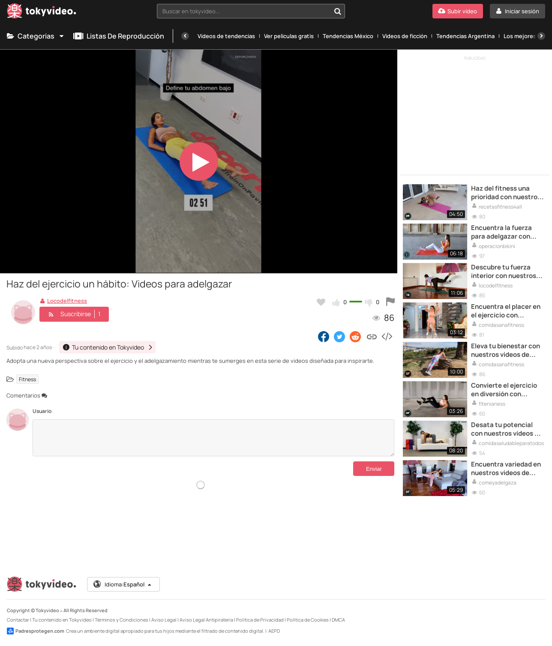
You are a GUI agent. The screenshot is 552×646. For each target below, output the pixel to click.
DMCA (338, 619)
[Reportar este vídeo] (390, 302)
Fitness (27, 379)
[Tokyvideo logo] (41, 13)
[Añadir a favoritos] (321, 302)
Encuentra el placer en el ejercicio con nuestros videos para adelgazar (505, 311)
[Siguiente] (541, 36)
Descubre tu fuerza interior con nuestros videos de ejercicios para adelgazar (503, 272)
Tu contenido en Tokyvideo (62, 619)
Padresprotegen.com (35, 631)
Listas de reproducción (118, 36)
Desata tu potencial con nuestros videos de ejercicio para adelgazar (506, 429)
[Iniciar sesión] (517, 11)
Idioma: (122, 584)
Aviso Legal (164, 619)
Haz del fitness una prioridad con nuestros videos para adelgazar (506, 193)
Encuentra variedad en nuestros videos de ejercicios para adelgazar (506, 469)
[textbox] (243, 11)
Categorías (36, 36)
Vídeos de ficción (404, 36)
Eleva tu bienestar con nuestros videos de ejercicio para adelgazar (505, 350)
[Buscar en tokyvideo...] (337, 11)
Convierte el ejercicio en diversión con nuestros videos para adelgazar (504, 390)
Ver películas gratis (289, 36)
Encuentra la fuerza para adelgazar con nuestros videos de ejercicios (501, 232)
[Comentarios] (213, 437)
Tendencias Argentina (465, 36)
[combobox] (251, 11)
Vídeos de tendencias (226, 36)
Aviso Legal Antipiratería (206, 619)
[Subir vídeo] (457, 11)
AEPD (274, 631)
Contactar (18, 619)
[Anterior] (185, 36)
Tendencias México (348, 36)
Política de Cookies (308, 619)
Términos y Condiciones (121, 619)
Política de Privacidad (260, 619)
